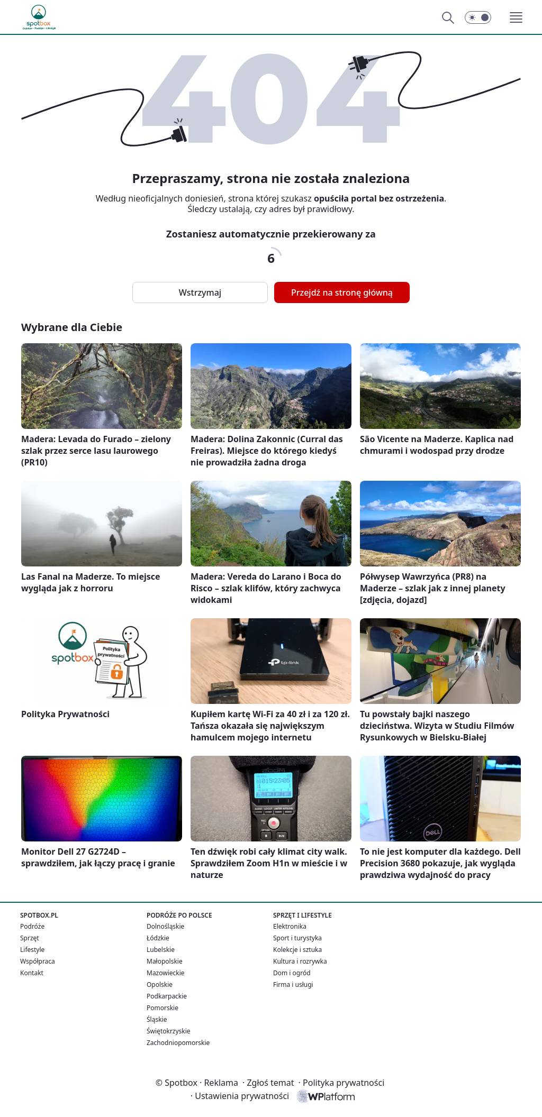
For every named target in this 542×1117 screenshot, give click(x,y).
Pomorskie (162, 1007)
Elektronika (289, 926)
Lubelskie (161, 949)
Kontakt (31, 972)
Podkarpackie (167, 996)
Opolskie (160, 984)
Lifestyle (32, 949)
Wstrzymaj (200, 292)
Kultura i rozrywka (300, 961)
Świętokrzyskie (169, 1031)
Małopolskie (165, 961)
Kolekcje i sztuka (297, 949)
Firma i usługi (293, 984)
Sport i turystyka (297, 937)
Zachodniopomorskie (178, 1042)
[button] (516, 17)
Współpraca (37, 961)
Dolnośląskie (165, 926)
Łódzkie (158, 937)
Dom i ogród (292, 972)
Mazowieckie (166, 972)
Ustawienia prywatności (240, 1096)
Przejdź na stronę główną (342, 292)
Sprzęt (29, 937)
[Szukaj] (447, 17)
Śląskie (157, 1019)
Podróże (32, 926)
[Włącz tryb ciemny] (478, 17)
